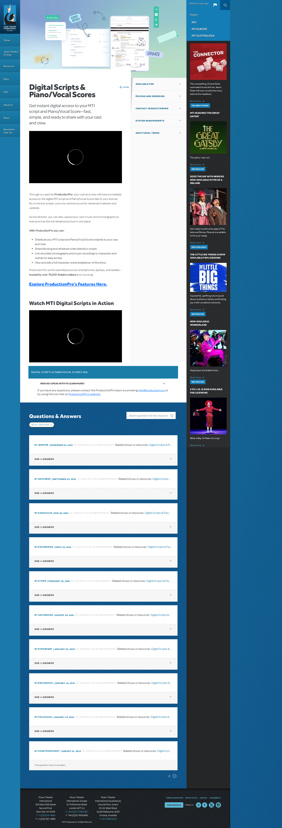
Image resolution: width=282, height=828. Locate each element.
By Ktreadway (43, 649)
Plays (6, 79)
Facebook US (204, 805)
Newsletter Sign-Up (9, 131)
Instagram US (218, 805)
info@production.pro (151, 390)
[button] (215, 5)
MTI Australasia (203, 35)
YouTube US (198, 805)
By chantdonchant (47, 751)
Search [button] (225, 5)
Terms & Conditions (174, 798)
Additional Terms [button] (148, 133)
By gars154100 (43, 513)
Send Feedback (174, 805)
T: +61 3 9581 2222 (108, 819)
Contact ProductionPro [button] (152, 108)
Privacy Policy (191, 798)
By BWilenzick (44, 683)
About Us (8, 105)
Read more (197, 100)
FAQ (6, 92)
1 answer (44, 459)
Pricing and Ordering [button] (150, 96)
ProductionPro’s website (84, 394)
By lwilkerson (44, 615)
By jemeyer (42, 445)
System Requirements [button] (150, 120)
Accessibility (215, 798)
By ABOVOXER (43, 479)
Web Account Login (199, 3)
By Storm (40, 581)
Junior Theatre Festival (11, 53)
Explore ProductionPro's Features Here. (68, 284)
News (6, 117)
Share (126, 87)
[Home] (10, 17)
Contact (203, 798)
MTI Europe (199, 29)
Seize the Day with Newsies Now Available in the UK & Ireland (207, 180)
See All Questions (40, 424)
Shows (7, 40)
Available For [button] (145, 84)
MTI (194, 22)
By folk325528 (43, 717)
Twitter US (211, 805)
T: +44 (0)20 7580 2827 (76, 811)
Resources (9, 66)
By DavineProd (44, 547)
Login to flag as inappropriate (95, 445)
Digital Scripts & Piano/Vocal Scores (170, 445)
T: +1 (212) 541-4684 (45, 815)
